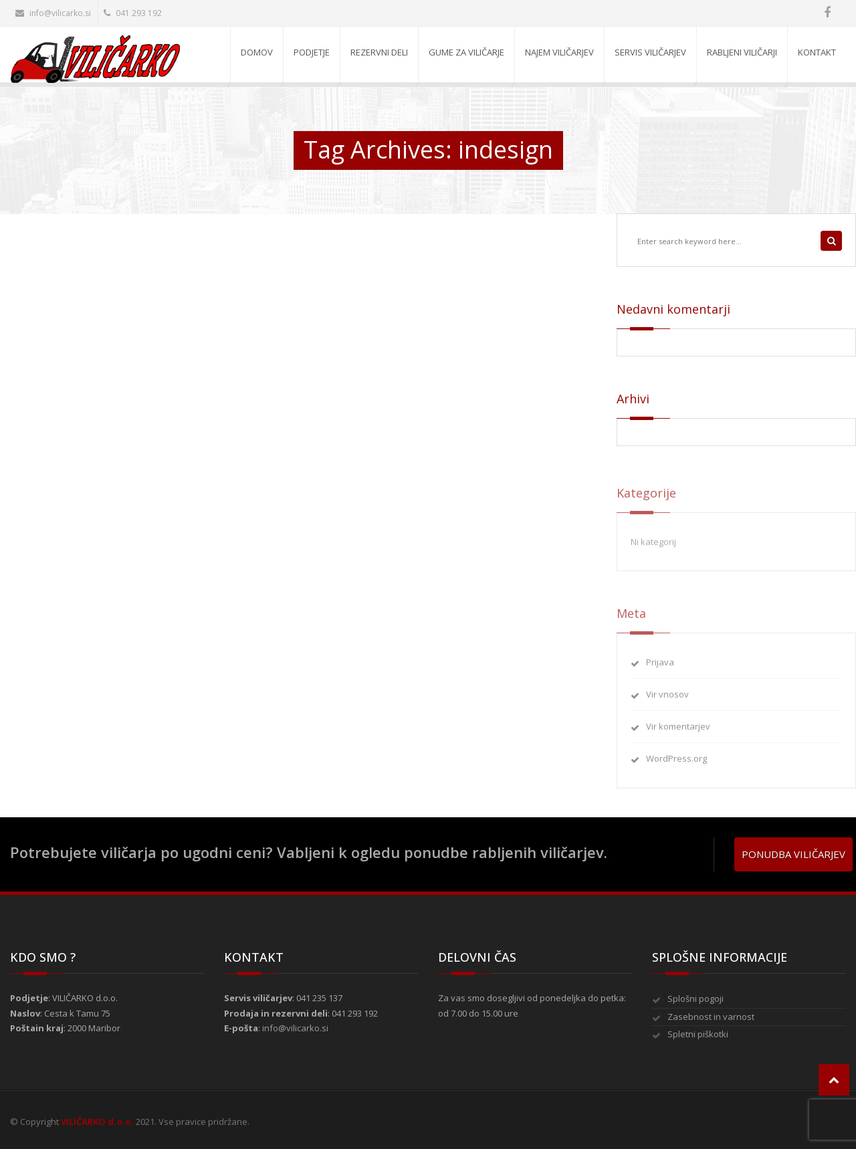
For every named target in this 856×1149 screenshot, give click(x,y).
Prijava (660, 666)
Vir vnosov (667, 699)
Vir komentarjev (678, 731)
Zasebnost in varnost (710, 1017)
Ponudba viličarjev (793, 854)
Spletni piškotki (697, 1034)
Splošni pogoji (695, 999)
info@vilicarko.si (53, 13)
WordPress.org (676, 763)
